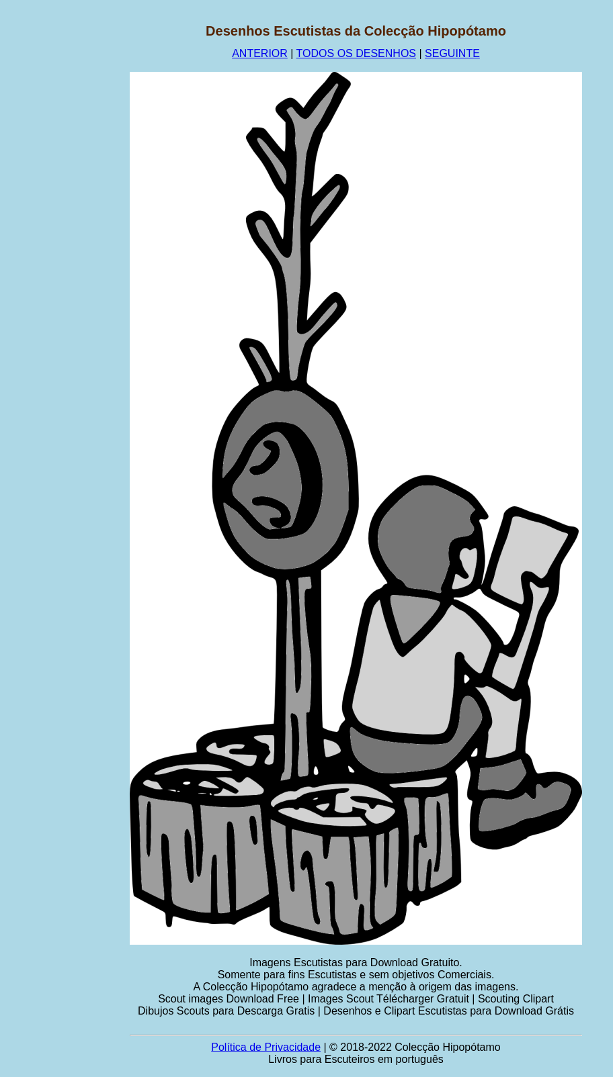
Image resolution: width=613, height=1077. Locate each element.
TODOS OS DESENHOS (356, 53)
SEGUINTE (452, 53)
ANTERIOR (260, 53)
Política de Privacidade (266, 1047)
